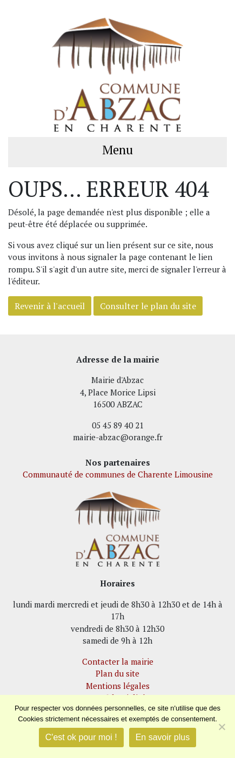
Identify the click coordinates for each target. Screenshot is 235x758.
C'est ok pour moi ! (81, 737)
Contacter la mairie (117, 661)
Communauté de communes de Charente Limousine (118, 474)
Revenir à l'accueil (50, 306)
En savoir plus (163, 737)
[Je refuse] (221, 726)
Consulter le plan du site (148, 306)
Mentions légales (118, 685)
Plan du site (117, 673)
